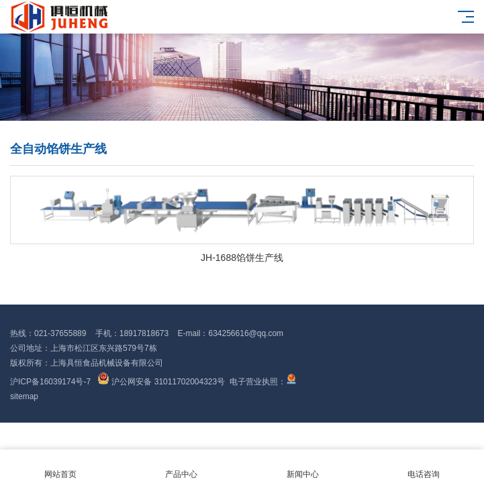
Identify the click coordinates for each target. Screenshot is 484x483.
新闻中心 (302, 466)
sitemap (24, 396)
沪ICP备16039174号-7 (50, 381)
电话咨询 (423, 466)
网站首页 (60, 466)
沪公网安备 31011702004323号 (161, 381)
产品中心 (181, 466)
